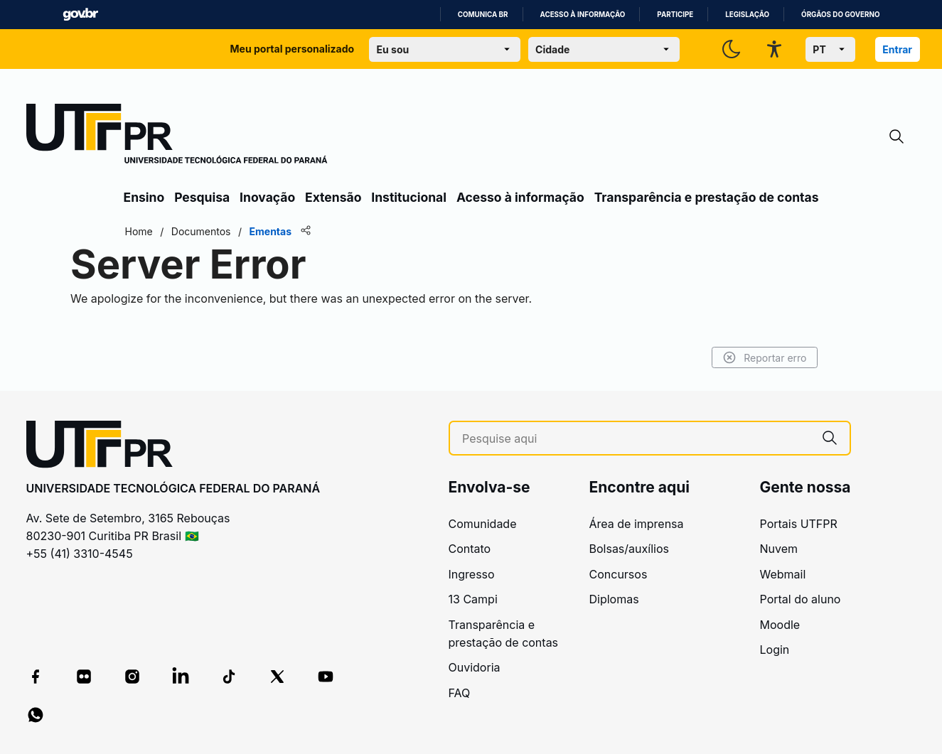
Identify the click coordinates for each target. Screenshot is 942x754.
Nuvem (779, 549)
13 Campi (473, 599)
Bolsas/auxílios (629, 549)
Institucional (408, 197)
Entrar (897, 49)
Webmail (783, 574)
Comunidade (483, 524)
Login (775, 649)
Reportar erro (764, 357)
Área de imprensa (636, 524)
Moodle (780, 625)
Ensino (144, 197)
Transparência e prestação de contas (706, 197)
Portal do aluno (800, 599)
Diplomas (614, 599)
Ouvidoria (475, 667)
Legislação (747, 14)
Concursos (618, 574)
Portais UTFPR (798, 524)
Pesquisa (202, 197)
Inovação (267, 197)
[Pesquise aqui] (636, 438)
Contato (470, 549)
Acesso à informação (583, 14)
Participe (675, 14)
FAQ (460, 693)
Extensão (333, 197)
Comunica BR (483, 14)
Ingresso (472, 574)
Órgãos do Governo (840, 14)
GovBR (80, 14)
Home (139, 231)
